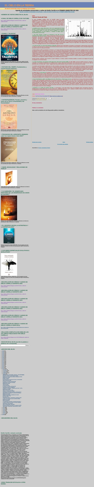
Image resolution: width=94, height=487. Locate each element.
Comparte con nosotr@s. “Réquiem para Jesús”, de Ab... (13, 388)
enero (4, 413)
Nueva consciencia (6, 400)
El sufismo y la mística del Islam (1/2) (9, 386)
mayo (4, 409)
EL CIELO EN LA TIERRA (19, 5)
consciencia (44, 99)
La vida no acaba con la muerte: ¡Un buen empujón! (12, 402)
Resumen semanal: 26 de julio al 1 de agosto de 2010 (12, 405)
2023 (3, 354)
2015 (3, 363)
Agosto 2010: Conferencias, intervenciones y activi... (12, 406)
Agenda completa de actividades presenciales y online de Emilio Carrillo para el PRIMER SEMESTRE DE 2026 (47, 11)
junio (4, 408)
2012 (3, 366)
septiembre (5, 372)
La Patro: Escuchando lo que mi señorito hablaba (11, 398)
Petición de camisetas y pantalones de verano (11, 394)
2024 (3, 353)
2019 (3, 358)
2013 (3, 365)
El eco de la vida (6, 396)
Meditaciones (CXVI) (6, 399)
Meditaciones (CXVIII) (6, 389)
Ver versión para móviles (62, 144)
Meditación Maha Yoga (7, 395)
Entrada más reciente (36, 142)
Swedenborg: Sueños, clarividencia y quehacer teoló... (12, 397)
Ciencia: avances (39, 99)
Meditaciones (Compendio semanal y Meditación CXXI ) (12, 376)
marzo (4, 411)
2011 (3, 367)
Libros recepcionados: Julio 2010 (8, 404)
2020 (3, 357)
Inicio (64, 142)
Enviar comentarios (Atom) (44, 147)
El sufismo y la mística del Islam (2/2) (9, 381)
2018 (3, 359)
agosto (4, 373)
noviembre (5, 370)
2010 (3, 368)
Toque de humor (6, 384)
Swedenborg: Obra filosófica (8, 403)
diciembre (5, 369)
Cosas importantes (6, 385)
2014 (3, 364)
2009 (3, 414)
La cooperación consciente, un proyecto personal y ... (12, 401)
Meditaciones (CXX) (6, 377)
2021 (3, 356)
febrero (4, 412)
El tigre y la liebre (6, 378)
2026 (3, 350)
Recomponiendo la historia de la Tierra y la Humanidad (12, 379)
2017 (3, 360)
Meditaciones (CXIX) (6, 383)
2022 (3, 355)
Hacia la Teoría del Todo (7, 380)
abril (4, 410)
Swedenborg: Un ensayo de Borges (9, 382)
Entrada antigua (89, 142)
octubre (4, 371)
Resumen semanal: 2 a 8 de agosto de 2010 (10, 375)
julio (4, 407)
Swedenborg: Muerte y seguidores (9, 387)
